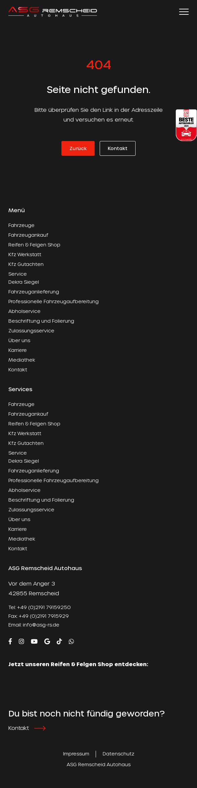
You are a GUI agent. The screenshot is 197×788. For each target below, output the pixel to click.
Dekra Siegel (23, 282)
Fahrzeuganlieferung (33, 291)
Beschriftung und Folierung (41, 321)
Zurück (78, 148)
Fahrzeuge (21, 225)
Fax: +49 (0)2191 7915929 (38, 616)
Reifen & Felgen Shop (34, 244)
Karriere (17, 350)
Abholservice (24, 311)
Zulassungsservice (31, 330)
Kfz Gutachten (26, 264)
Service (17, 274)
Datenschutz (118, 753)
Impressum (76, 753)
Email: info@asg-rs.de (33, 625)
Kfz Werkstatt (24, 254)
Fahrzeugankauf (28, 235)
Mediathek (21, 360)
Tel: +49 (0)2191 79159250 (39, 607)
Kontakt (118, 148)
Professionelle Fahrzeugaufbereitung (53, 301)
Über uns (19, 340)
